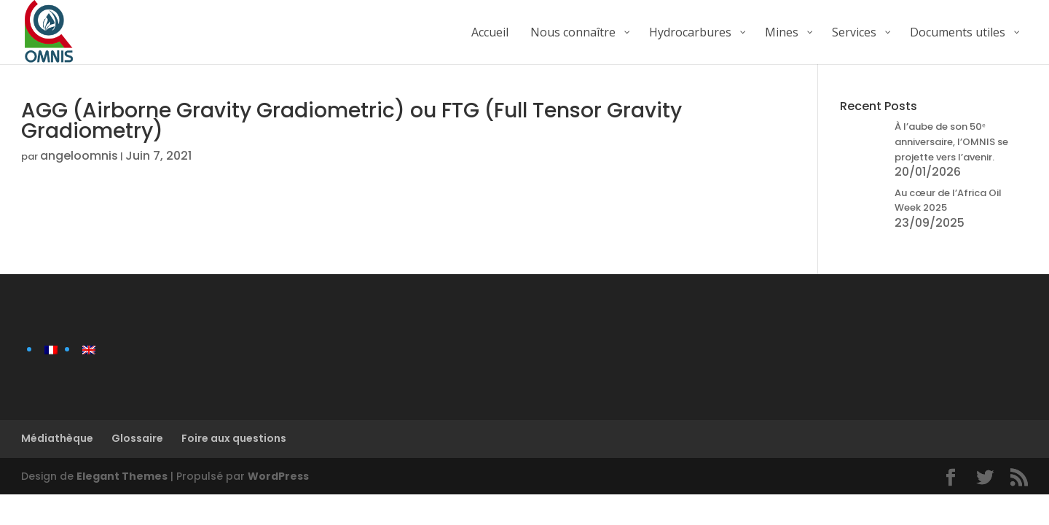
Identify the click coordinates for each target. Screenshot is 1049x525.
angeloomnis (79, 155)
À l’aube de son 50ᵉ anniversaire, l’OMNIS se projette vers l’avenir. (951, 142)
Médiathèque (57, 438)
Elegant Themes (122, 476)
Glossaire (137, 438)
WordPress (278, 476)
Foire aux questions (233, 438)
